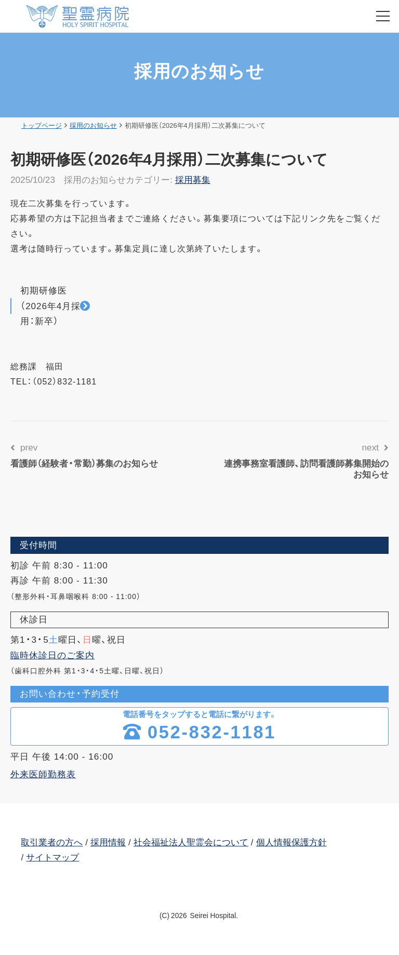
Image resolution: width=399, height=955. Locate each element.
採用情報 (108, 842)
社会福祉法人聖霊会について (191, 842)
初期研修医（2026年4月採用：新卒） (50, 305)
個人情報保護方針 (291, 842)
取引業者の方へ (52, 842)
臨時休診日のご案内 (52, 655)
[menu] (383, 16)
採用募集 (192, 180)
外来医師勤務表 (43, 774)
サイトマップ (52, 857)
